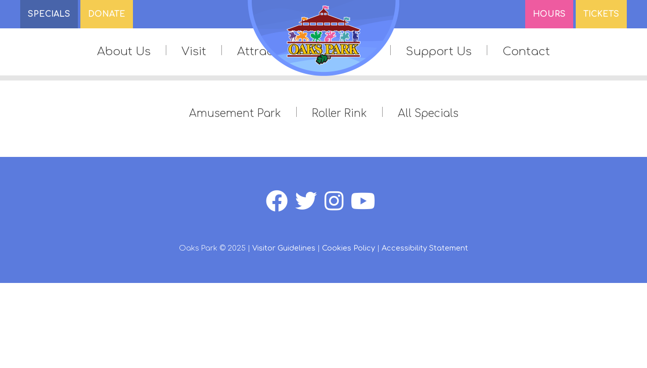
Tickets (601, 14)
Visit (193, 51)
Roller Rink (339, 113)
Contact (526, 51)
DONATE (106, 14)
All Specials (428, 113)
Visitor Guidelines (283, 248)
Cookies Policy (348, 248)
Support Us (439, 51)
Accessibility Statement (425, 248)
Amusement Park (235, 113)
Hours (549, 14)
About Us (124, 51)
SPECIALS (49, 14)
